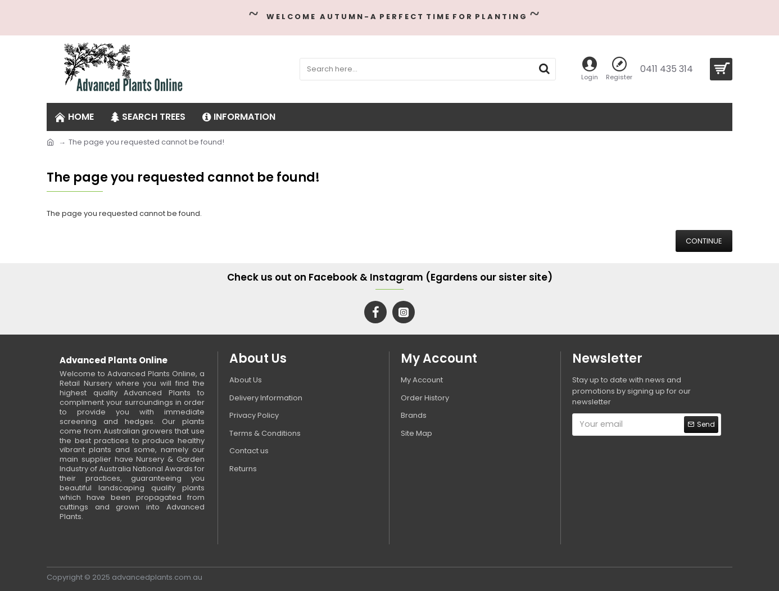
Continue (704, 241)
